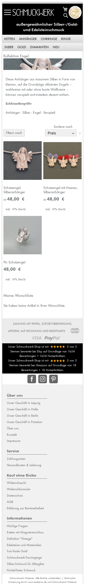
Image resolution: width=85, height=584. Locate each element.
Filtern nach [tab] (14, 133)
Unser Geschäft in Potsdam (24, 422)
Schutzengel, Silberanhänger (14, 190)
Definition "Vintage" (19, 539)
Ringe (66, 39)
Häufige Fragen (17, 526)
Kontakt (12, 435)
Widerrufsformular (18, 489)
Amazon (41, 365)
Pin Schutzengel (14, 262)
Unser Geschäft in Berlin (22, 415)
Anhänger (28, 39)
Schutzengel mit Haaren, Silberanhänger (60, 190)
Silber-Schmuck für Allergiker (25, 564)
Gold (21, 47)
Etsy (39, 351)
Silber (8, 47)
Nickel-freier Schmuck (21, 570)
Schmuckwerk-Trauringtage (24, 557)
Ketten (9, 39)
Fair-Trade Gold (17, 551)
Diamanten (39, 47)
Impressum (13, 441)
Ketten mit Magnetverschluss (25, 532)
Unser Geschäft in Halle (22, 409)
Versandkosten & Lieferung (24, 465)
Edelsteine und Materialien (24, 545)
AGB (10, 502)
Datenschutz (15, 495)
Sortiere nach (63, 126)
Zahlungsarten (16, 459)
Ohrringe (49, 39)
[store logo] (33, 12)
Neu (56, 47)
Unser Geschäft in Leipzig (23, 403)
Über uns (13, 428)
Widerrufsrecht (16, 483)
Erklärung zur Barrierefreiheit (25, 508)
